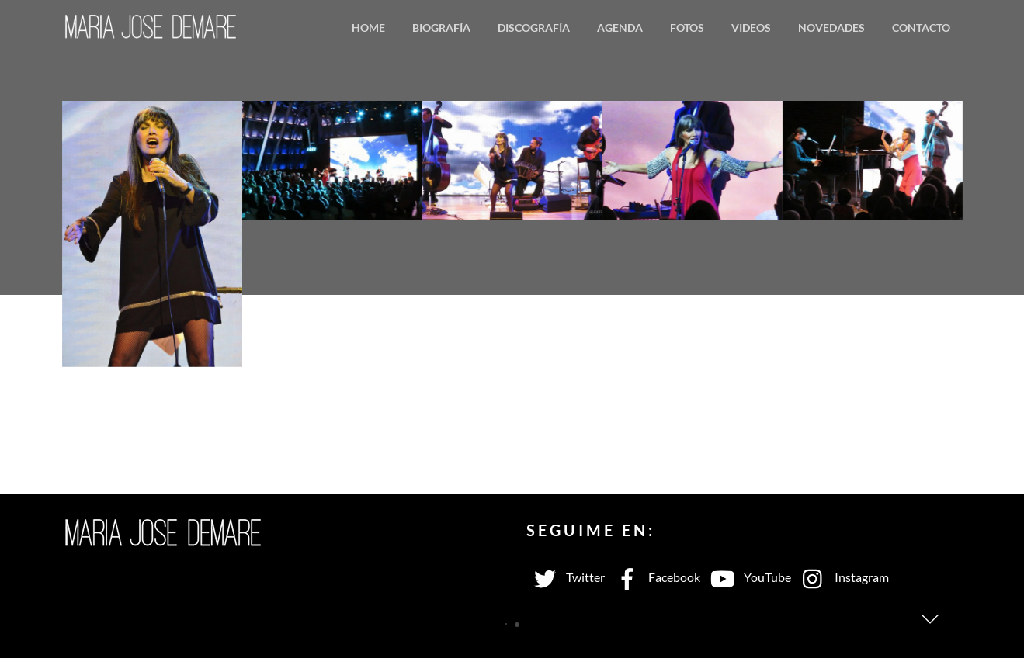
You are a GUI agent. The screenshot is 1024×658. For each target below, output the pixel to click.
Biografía (441, 27)
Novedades (831, 27)
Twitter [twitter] (565, 577)
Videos (751, 27)
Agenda (620, 27)
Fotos (687, 27)
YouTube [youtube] (747, 577)
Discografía (534, 27)
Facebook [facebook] (654, 577)
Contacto (921, 27)
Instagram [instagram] (842, 577)
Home (368, 27)
